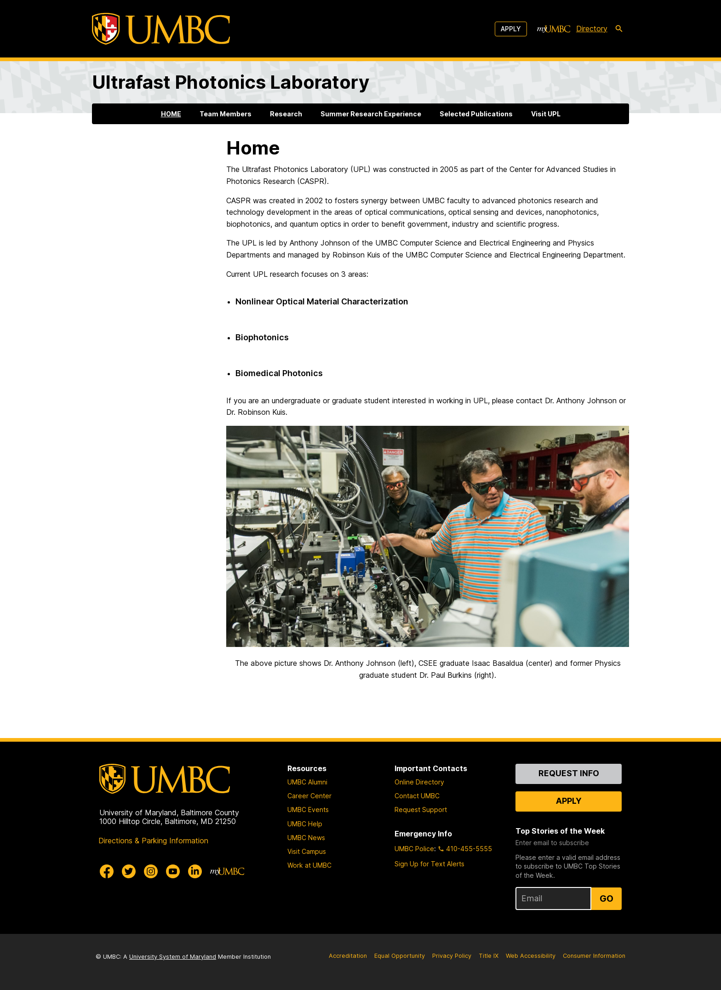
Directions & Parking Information (153, 840)
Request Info (568, 773)
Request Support (421, 809)
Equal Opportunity (399, 955)
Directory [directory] (591, 28)
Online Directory (419, 782)
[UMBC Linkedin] (195, 871)
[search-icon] (619, 29)
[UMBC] (161, 28)
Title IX (488, 955)
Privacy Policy (451, 955)
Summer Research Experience (370, 114)
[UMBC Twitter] (129, 871)
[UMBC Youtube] (173, 871)
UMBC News (306, 837)
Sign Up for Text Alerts (429, 864)
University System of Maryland (172, 956)
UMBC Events (308, 809)
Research (286, 114)
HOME (171, 114)
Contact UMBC (417, 796)
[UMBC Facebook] (107, 871)
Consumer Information (594, 955)
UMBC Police (414, 849)
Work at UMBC (309, 865)
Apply (511, 29)
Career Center (309, 796)
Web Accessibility (530, 955)
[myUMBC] (553, 29)
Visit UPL (546, 114)
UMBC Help (304, 824)
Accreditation (348, 955)
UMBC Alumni (307, 782)
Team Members (226, 114)
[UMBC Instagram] (151, 871)
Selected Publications (476, 114)
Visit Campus (306, 851)
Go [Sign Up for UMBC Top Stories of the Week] (606, 898)
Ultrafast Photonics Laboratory (230, 82)
